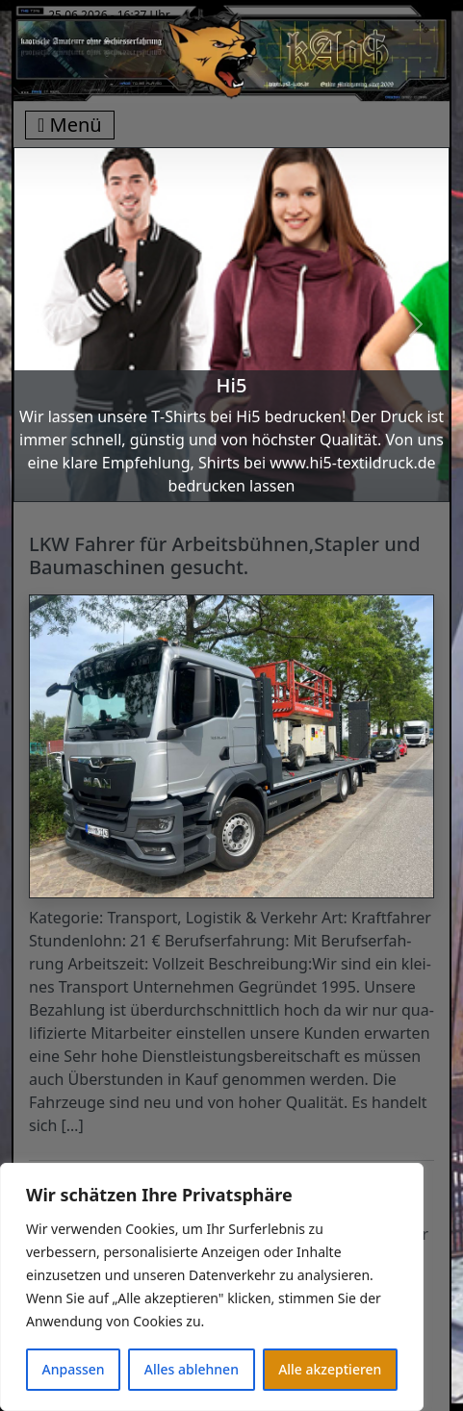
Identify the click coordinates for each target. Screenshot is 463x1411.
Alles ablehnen (191, 1369)
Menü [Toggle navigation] (70, 125)
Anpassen (73, 1369)
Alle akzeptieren (329, 1369)
